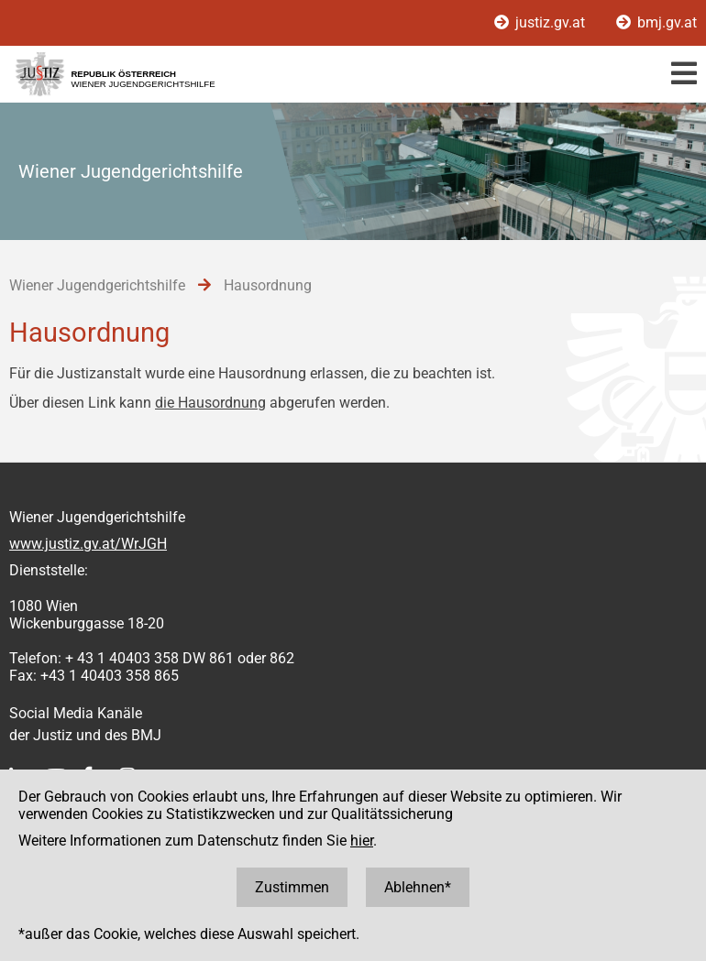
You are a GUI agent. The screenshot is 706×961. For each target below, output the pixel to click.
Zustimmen (292, 887)
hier (361, 840)
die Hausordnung (210, 402)
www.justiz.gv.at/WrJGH (88, 543)
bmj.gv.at (656, 22)
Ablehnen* (417, 887)
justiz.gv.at (541, 22)
